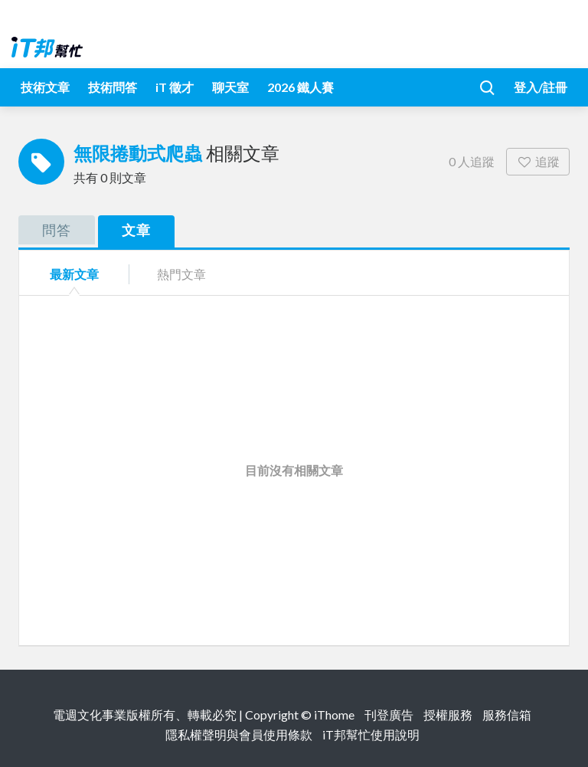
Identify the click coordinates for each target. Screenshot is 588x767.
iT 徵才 (174, 87)
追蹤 (538, 161)
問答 (56, 229)
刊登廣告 (388, 714)
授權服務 (447, 714)
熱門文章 (181, 274)
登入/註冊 (540, 87)
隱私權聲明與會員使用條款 (238, 734)
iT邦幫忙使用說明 (371, 734)
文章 (136, 229)
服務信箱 (506, 714)
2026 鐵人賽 (300, 87)
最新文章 (74, 274)
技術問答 (112, 87)
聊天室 (230, 87)
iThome (334, 714)
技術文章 (45, 87)
